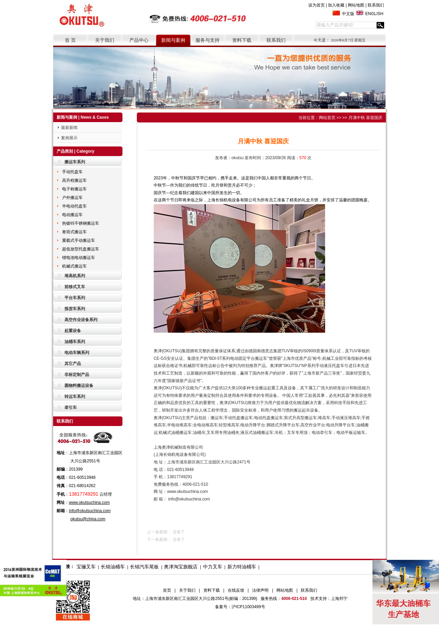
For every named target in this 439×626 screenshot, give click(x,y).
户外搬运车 (72, 197)
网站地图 (356, 5)
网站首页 (327, 117)
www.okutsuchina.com (89, 502)
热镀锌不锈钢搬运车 (80, 223)
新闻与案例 (173, 40)
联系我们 (376, 5)
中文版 (348, 13)
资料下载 (241, 40)
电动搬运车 (72, 214)
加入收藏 (336, 5)
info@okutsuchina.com (90, 510)
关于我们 (104, 40)
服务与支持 (207, 40)
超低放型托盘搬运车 (80, 249)
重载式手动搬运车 (78, 240)
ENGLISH (374, 13)
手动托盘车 (72, 171)
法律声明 (260, 590)
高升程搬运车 (74, 180)
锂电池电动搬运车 (78, 257)
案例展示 (69, 137)
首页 (167, 590)
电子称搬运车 (74, 189)
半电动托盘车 (74, 206)
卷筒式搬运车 (74, 231)
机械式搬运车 (74, 266)
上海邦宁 (339, 598)
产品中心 (139, 40)
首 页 (70, 40)
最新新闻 (69, 127)
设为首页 (316, 5)
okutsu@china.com (87, 519)
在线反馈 (236, 590)
